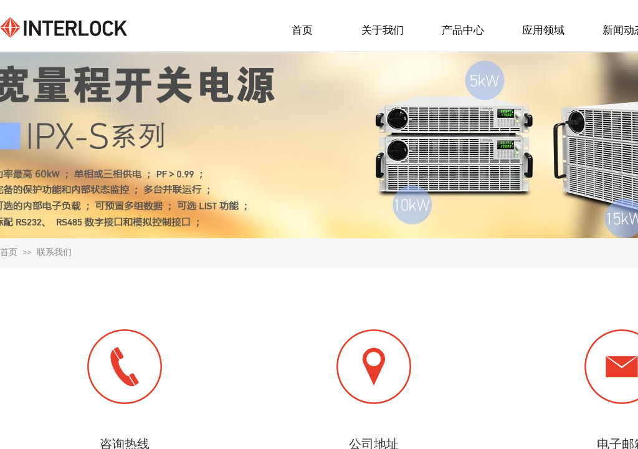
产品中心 (463, 30)
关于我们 (382, 30)
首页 (8, 252)
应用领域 (543, 30)
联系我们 (54, 252)
